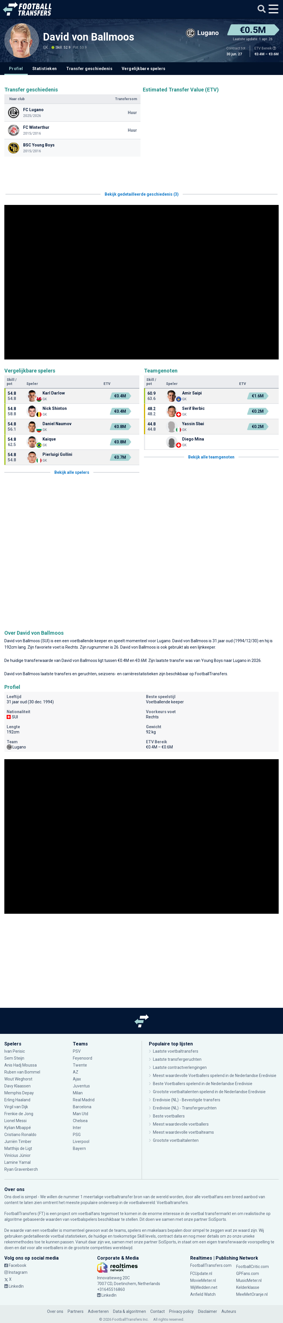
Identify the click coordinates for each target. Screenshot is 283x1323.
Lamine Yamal (17, 1162)
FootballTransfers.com (211, 1265)
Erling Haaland (17, 1100)
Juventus (81, 1086)
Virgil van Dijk (16, 1106)
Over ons (55, 1311)
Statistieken (44, 68)
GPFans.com (247, 1273)
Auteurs (228, 1311)
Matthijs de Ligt (18, 1148)
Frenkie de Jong (18, 1113)
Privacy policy (181, 1311)
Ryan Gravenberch (21, 1169)
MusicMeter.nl (249, 1280)
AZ (75, 1072)
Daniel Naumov (56, 423)
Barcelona (82, 1106)
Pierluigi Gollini (57, 454)
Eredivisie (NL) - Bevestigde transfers (186, 1100)
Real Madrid (84, 1100)
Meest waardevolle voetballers (181, 1124)
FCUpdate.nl (201, 1273)
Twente (80, 1065)
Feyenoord (82, 1058)
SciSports (217, 1219)
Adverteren (98, 1311)
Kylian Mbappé (17, 1127)
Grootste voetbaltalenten (176, 1140)
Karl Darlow (53, 393)
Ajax (77, 1079)
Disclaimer (207, 1311)
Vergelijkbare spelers (143, 68)
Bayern (79, 1148)
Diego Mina (193, 439)
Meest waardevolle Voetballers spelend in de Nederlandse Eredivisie (214, 1075)
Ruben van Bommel (22, 1072)
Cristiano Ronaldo (20, 1134)
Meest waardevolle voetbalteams (183, 1132)
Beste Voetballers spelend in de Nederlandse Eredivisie (202, 1083)
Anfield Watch (203, 1294)
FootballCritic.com (252, 1266)
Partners (76, 1311)
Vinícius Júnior (17, 1155)
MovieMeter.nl (203, 1280)
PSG (77, 1134)
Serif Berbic (193, 408)
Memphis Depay (19, 1093)
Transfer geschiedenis (89, 68)
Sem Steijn (14, 1058)
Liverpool (81, 1141)
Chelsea (80, 1120)
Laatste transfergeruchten (177, 1059)
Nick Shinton (54, 408)
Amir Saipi (192, 393)
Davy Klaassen (17, 1086)
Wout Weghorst (18, 1079)
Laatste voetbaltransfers (175, 1051)
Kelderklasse (247, 1287)
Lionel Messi (15, 1120)
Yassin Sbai (193, 423)
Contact (157, 1311)
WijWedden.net (203, 1287)
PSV (77, 1051)
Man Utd (80, 1113)
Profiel (16, 68)
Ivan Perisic (14, 1051)
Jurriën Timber (18, 1141)
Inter (77, 1127)
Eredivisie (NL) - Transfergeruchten (185, 1108)
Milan (78, 1093)
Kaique (49, 439)
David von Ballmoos (88, 37)
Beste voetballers (169, 1116)
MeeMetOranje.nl (252, 1294)
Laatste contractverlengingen (180, 1067)
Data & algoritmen (129, 1311)
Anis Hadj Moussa (20, 1065)
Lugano (164, 640)
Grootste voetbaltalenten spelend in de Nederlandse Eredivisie (209, 1091)
